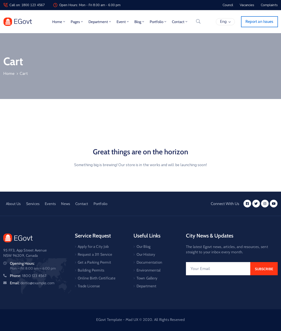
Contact (180, 22)
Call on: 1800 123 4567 (27, 5)
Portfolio (158, 22)
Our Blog (144, 246)
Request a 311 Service (95, 254)
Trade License (89, 286)
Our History (146, 254)
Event (123, 22)
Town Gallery (147, 278)
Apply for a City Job (93, 246)
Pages (77, 22)
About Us (13, 203)
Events (50, 203)
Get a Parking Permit (94, 262)
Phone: (28, 275)
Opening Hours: (22, 263)
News (65, 203)
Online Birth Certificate (96, 278)
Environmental (149, 270)
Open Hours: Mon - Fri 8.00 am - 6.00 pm (90, 5)
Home (59, 22)
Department (100, 22)
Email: (32, 283)
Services (33, 203)
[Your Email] (218, 268)
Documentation (149, 262)
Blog (139, 22)
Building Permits (91, 270)
